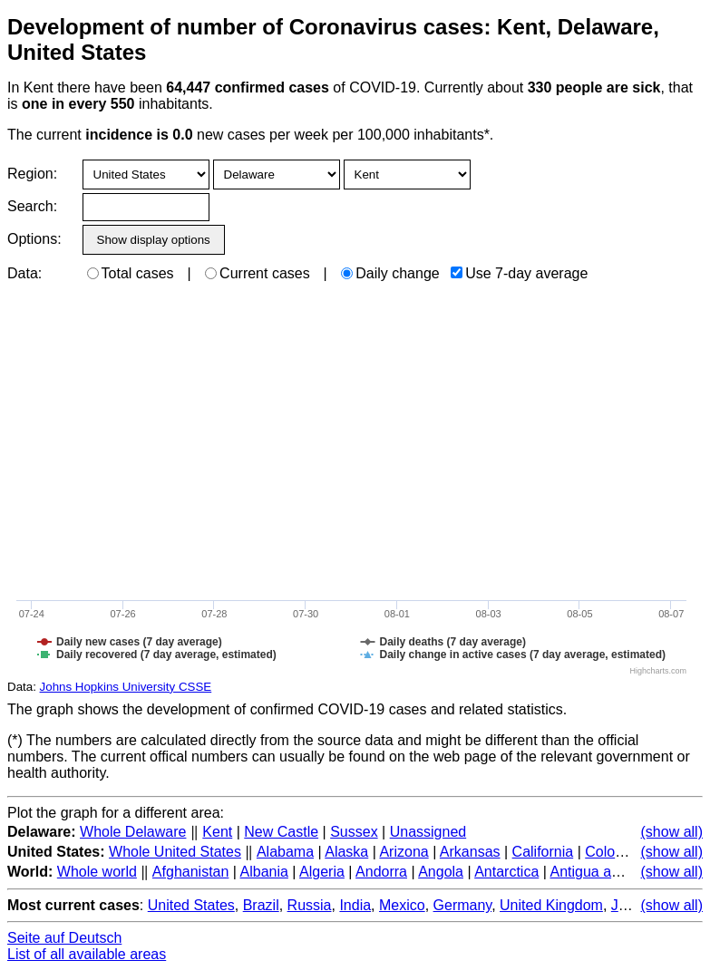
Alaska (346, 851)
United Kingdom (551, 905)
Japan (631, 905)
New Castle (281, 831)
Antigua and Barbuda (618, 871)
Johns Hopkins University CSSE (126, 687)
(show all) (672, 831)
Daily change (390, 273)
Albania (264, 871)
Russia (309, 905)
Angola (440, 871)
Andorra (381, 871)
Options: (34, 239)
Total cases (130, 273)
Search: (32, 206)
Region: (32, 173)
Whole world (97, 871)
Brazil (261, 905)
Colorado (614, 851)
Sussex (353, 831)
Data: (24, 273)
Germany (462, 905)
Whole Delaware (133, 831)
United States (191, 905)
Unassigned (428, 831)
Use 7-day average (519, 273)
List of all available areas (86, 954)
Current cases (257, 273)
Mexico (402, 905)
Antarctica (506, 871)
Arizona (403, 851)
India (355, 905)
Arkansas (470, 851)
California (543, 851)
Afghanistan (190, 871)
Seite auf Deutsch (64, 938)
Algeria (322, 871)
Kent (217, 831)
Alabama (285, 851)
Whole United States (175, 851)
